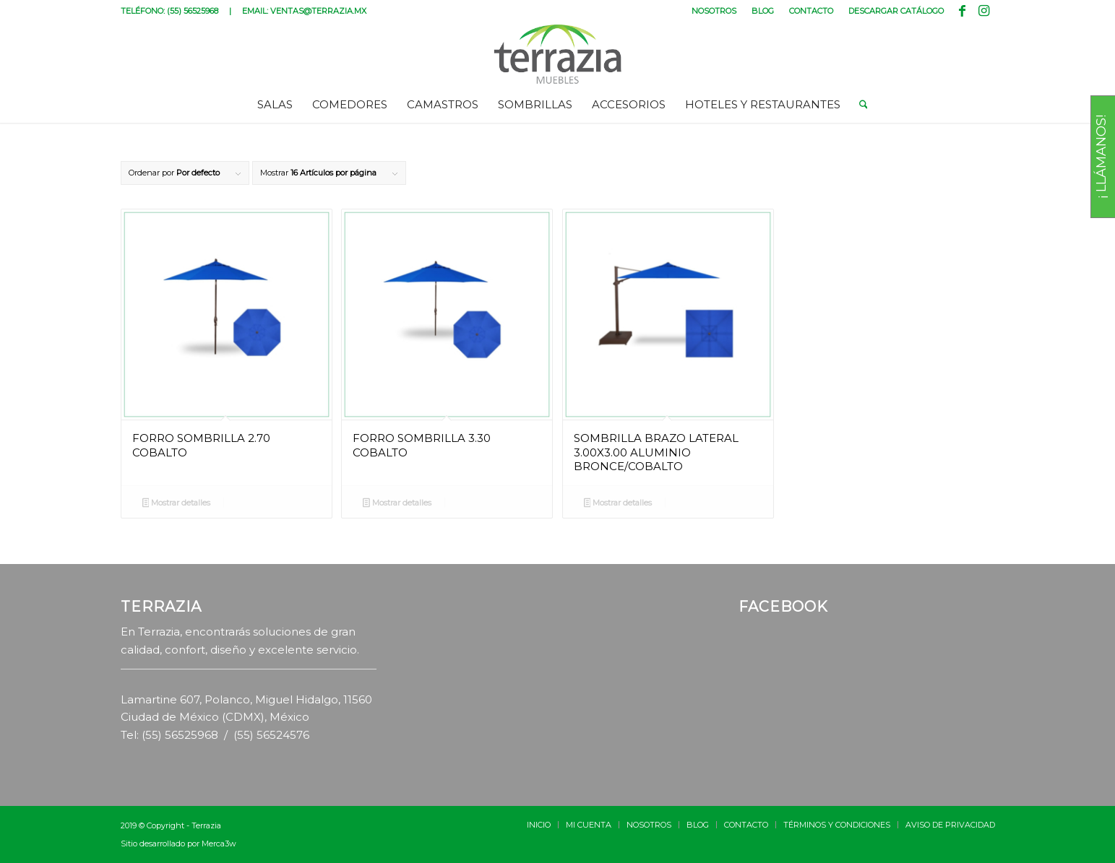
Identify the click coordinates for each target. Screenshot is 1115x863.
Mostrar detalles (176, 504)
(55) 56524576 (271, 735)
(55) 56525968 (192, 11)
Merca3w (219, 843)
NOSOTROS (714, 11)
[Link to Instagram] (984, 11)
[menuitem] (714, 10)
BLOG (763, 11)
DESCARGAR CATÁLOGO (896, 11)
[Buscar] (859, 105)
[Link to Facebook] (962, 11)
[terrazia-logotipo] (557, 54)
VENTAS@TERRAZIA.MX (318, 11)
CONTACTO (811, 11)
